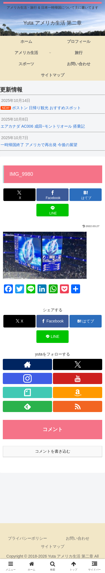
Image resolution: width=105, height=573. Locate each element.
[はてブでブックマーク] (85, 194)
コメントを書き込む (52, 451)
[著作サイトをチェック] (27, 364)
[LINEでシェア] (52, 210)
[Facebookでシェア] (52, 194)
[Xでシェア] (19, 194)
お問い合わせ (77, 538)
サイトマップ (52, 546)
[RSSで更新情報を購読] (77, 406)
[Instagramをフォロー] (27, 378)
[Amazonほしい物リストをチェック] (77, 392)
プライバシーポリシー (27, 538)
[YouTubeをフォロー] (77, 378)
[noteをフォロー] (27, 392)
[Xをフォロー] (77, 364)
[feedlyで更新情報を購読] (27, 406)
